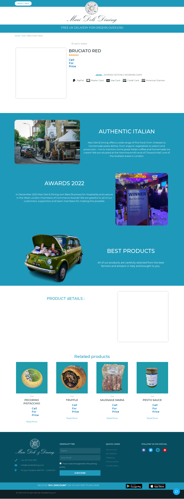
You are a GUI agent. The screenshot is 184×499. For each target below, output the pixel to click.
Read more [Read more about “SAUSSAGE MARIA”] (112, 418)
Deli (24, 36)
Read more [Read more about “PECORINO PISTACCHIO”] (31, 421)
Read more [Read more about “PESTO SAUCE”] (152, 418)
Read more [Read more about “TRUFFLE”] (72, 418)
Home (18, 36)
